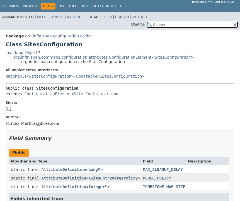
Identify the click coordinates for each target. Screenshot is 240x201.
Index (111, 6)
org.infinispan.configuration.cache (58, 36)
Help (124, 6)
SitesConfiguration (173, 57)
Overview (11, 6)
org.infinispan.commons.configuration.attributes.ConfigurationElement (82, 57)
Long (93, 169)
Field (41, 17)
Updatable (86, 76)
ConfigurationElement (47, 94)
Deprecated (92, 6)
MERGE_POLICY (157, 178)
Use (62, 6)
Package (30, 6)
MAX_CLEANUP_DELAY (163, 169)
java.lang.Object (21, 53)
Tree (73, 6)
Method (74, 17)
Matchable (16, 76)
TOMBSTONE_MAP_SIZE (164, 187)
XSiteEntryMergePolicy (113, 178)
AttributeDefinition (64, 169)
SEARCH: (138, 25)
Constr (57, 17)
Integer (96, 187)
